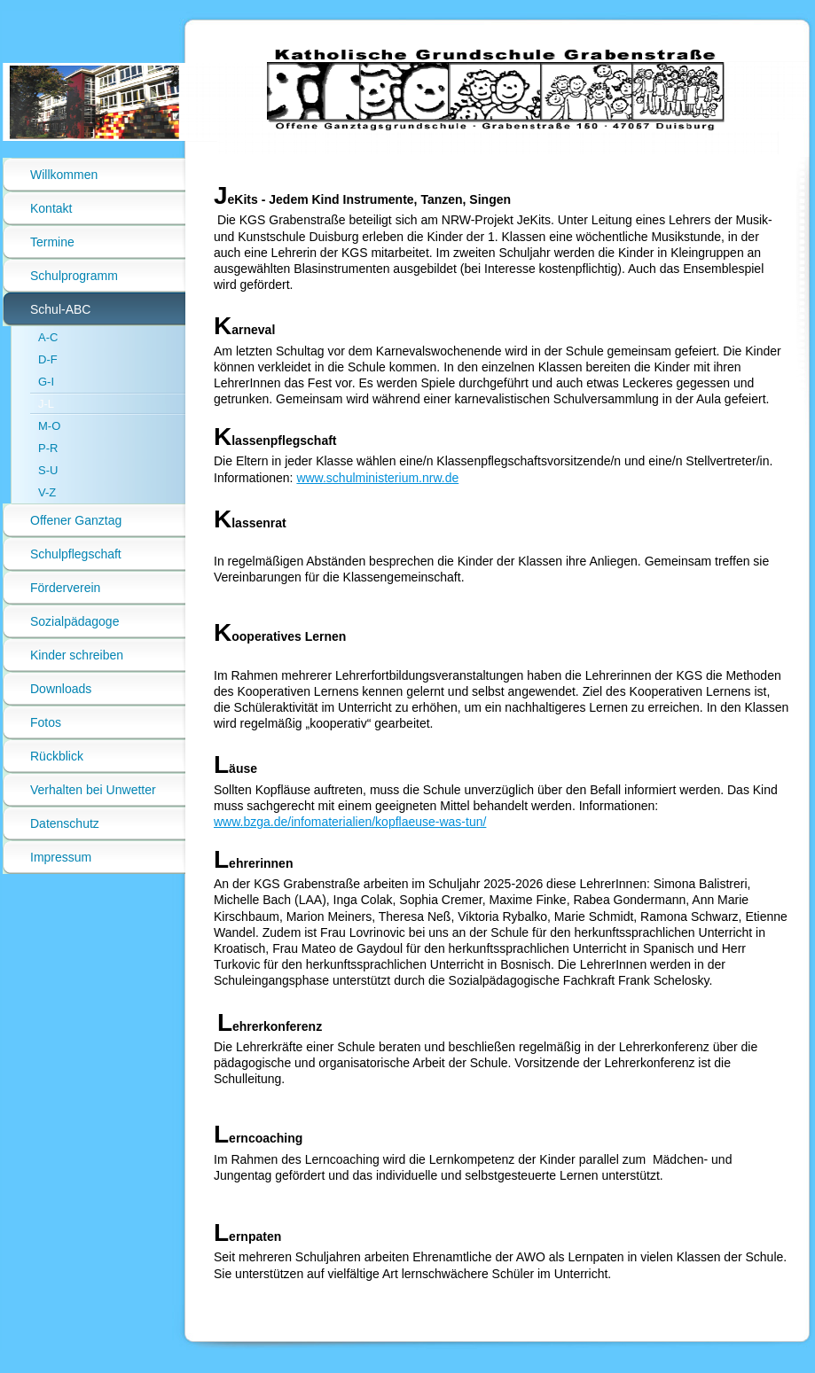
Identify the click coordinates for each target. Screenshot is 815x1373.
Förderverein (65, 588)
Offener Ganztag (75, 520)
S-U (48, 470)
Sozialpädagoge (74, 621)
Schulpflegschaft (75, 554)
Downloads (60, 689)
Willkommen (64, 175)
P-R (48, 448)
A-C (48, 337)
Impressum (60, 857)
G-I (46, 381)
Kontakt (51, 208)
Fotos (45, 722)
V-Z (47, 492)
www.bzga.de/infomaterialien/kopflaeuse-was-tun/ (350, 822)
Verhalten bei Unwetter (93, 790)
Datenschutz (64, 823)
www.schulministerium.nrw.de (377, 478)
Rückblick (56, 756)
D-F (48, 359)
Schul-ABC (60, 309)
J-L (46, 403)
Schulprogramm (74, 276)
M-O (49, 426)
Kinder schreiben (76, 655)
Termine (52, 242)
